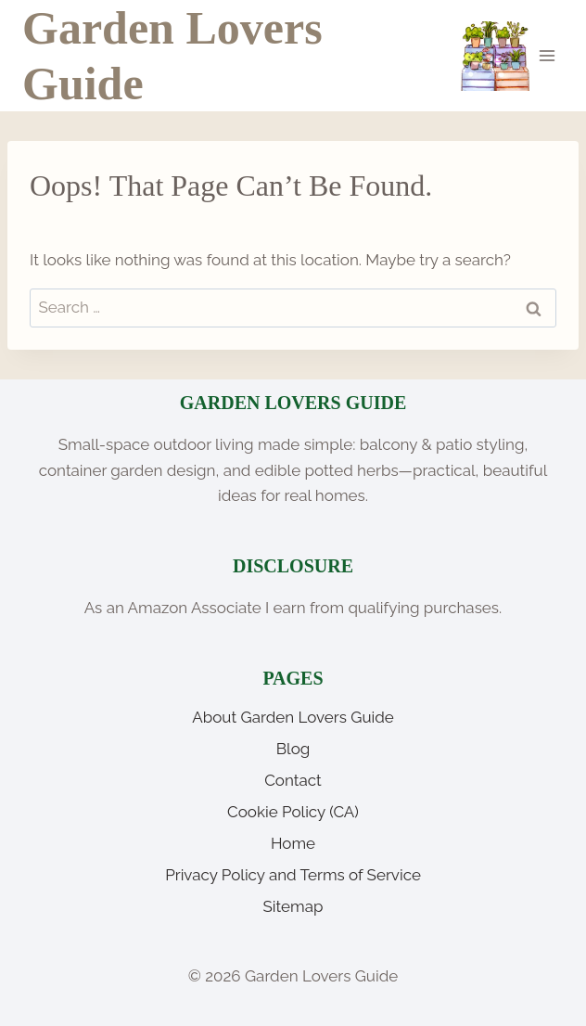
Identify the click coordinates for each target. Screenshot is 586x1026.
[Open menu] (546, 55)
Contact (293, 780)
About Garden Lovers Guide (293, 717)
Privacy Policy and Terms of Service (293, 875)
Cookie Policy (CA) (293, 811)
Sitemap (293, 906)
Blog (293, 748)
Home (293, 843)
